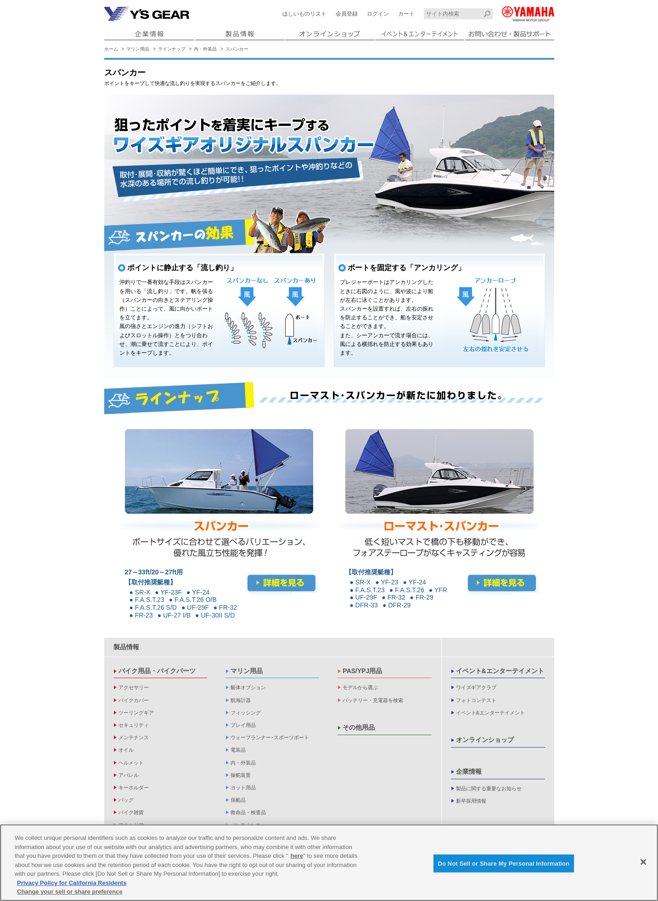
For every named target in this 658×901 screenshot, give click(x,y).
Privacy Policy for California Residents (71, 882)
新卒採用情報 (471, 801)
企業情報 (469, 771)
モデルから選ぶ (360, 687)
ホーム (111, 48)
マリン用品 (137, 48)
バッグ (126, 800)
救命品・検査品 (248, 812)
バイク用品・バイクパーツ (157, 670)
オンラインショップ (485, 739)
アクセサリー (133, 687)
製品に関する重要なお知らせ (489, 788)
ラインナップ (172, 48)
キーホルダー (133, 787)
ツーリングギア (136, 712)
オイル (126, 750)
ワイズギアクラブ (476, 687)
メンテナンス (133, 737)
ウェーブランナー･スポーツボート (270, 737)
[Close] (643, 862)
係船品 (238, 800)
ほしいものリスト (304, 14)
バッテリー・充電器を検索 (373, 700)
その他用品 (359, 727)
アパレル (128, 775)
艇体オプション (248, 687)
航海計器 (241, 700)
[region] (329, 862)
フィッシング (246, 712)
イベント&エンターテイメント (500, 670)
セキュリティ (133, 725)
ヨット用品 (243, 787)
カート (406, 14)
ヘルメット (131, 762)
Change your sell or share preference (70, 891)
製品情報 (126, 647)
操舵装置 (241, 775)
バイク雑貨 (131, 812)
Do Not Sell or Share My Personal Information (504, 863)
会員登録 (347, 14)
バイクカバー (133, 700)
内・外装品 (205, 48)
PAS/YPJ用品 (362, 670)
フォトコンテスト (476, 700)
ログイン (378, 14)
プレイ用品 (243, 725)
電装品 (238, 750)
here (297, 855)
